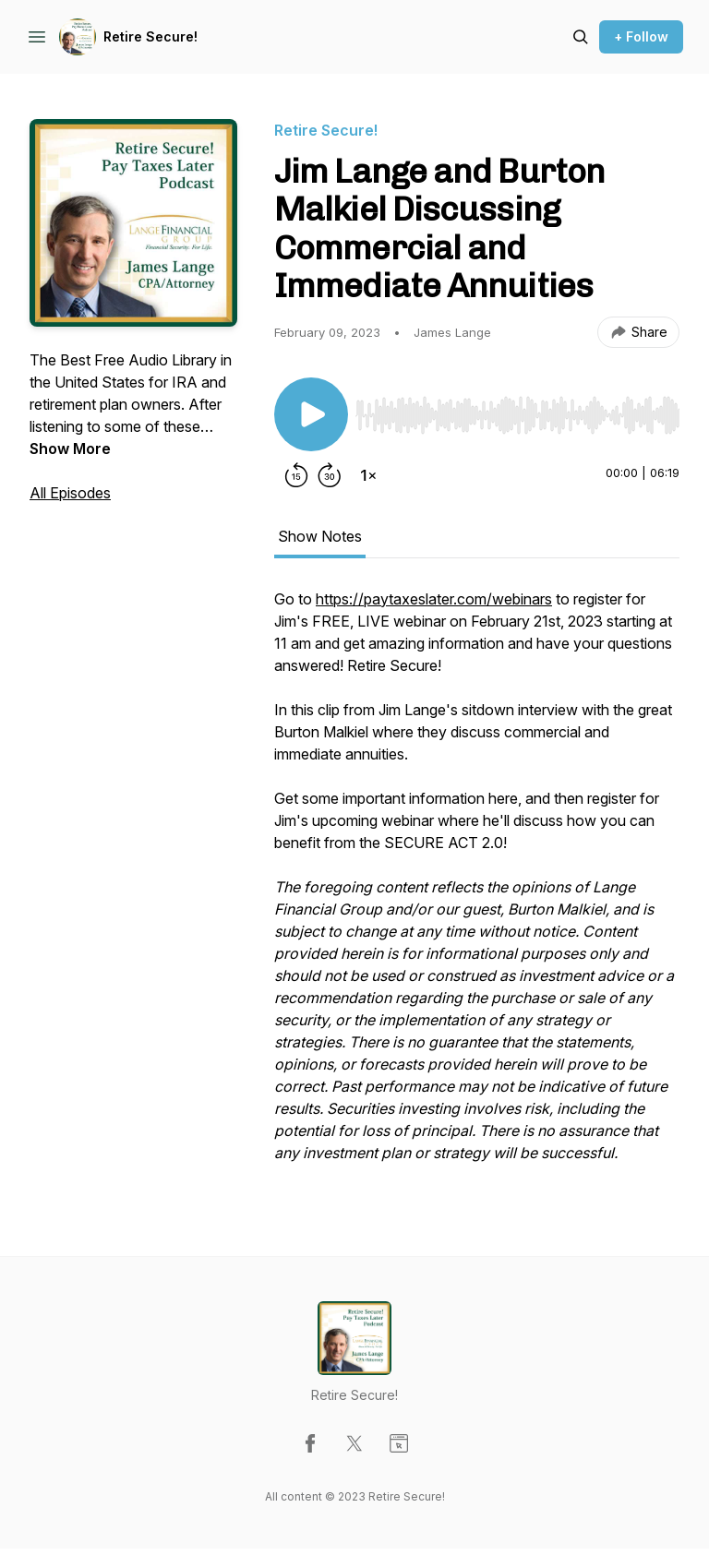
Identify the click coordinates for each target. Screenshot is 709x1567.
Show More (70, 448)
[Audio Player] (517, 410)
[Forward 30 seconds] (329, 475)
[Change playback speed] (368, 475)
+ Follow (641, 36)
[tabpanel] (476, 885)
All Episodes (70, 493)
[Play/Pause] (311, 414)
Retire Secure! (150, 36)
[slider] (517, 415)
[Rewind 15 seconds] (296, 475)
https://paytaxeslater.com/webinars (434, 599)
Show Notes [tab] (320, 536)
